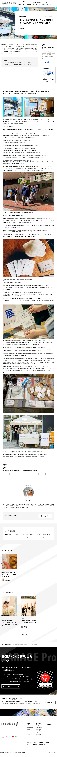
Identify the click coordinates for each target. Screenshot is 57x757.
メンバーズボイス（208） (11, 537)
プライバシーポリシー (53, 752)
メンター (37, 732)
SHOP (37, 4)
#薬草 (43, 58)
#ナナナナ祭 (52, 50)
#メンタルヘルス (45, 50)
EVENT (24, 4)
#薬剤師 (51, 56)
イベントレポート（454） (27, 534)
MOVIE (42, 4)
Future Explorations (45, 2)
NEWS (33, 4)
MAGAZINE (29, 4)
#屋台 (43, 54)
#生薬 (53, 52)
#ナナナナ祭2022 (45, 56)
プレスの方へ (29, 734)
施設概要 (28, 729)
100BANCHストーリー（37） (11, 534)
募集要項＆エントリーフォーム (39, 730)
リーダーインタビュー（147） (43, 534)
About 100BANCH (25, 2)
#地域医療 (49, 52)
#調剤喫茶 (44, 52)
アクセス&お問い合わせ (30, 732)
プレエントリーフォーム (39, 735)
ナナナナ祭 (28, 737)
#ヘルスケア (48, 54)
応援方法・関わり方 (30, 736)
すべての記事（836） (41, 537)
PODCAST (48, 4)
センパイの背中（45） (27, 537)
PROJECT (19, 4)
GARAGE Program (36, 2)
